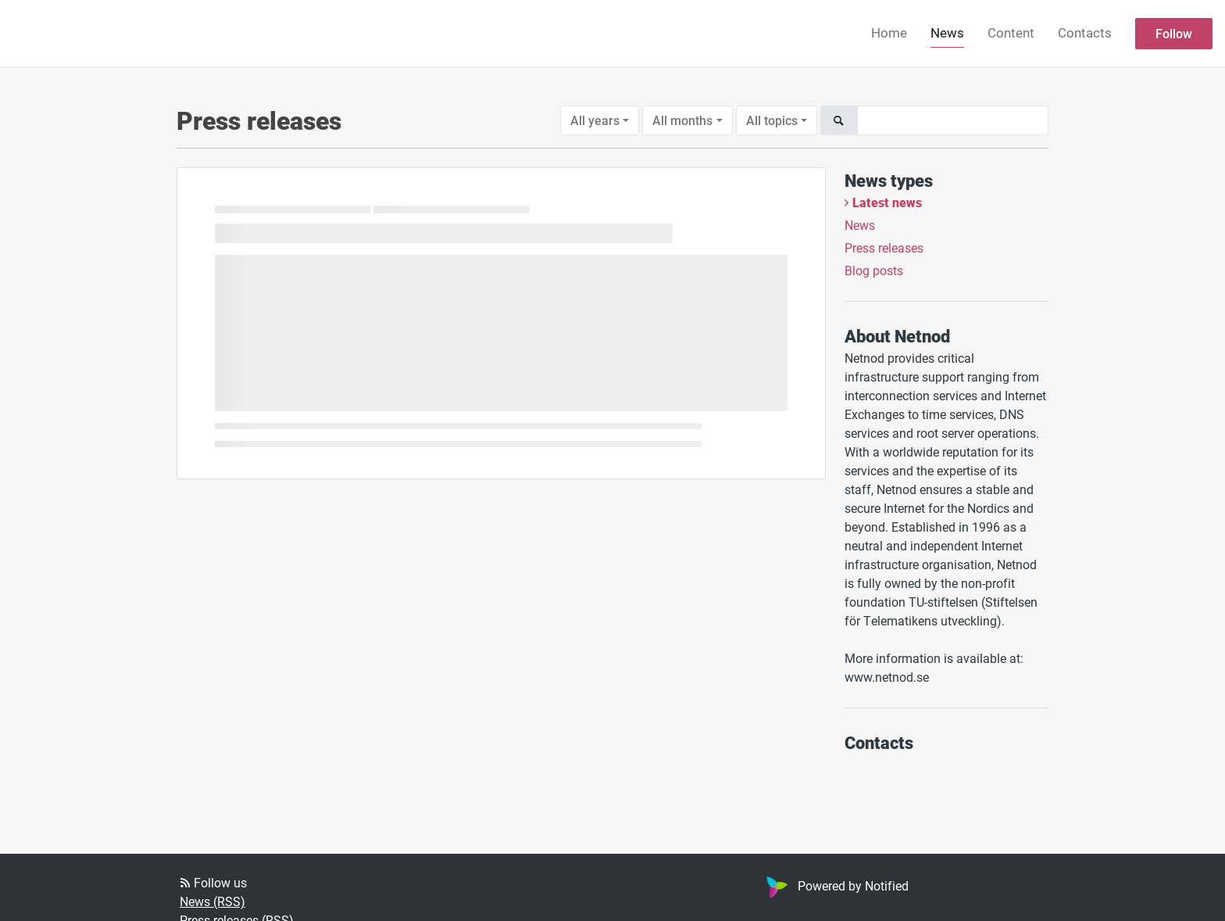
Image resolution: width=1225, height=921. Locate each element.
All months (682, 120)
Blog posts (874, 270)
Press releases (884, 247)
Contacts (1085, 32)
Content (1011, 32)
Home (889, 32)
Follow (1173, 33)
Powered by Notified (835, 885)
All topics (772, 120)
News (947, 32)
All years (595, 120)
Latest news (887, 202)
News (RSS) (212, 901)
